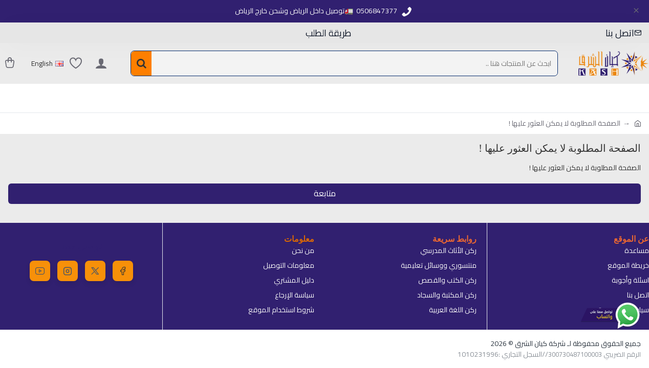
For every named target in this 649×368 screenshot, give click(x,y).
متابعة (325, 193)
